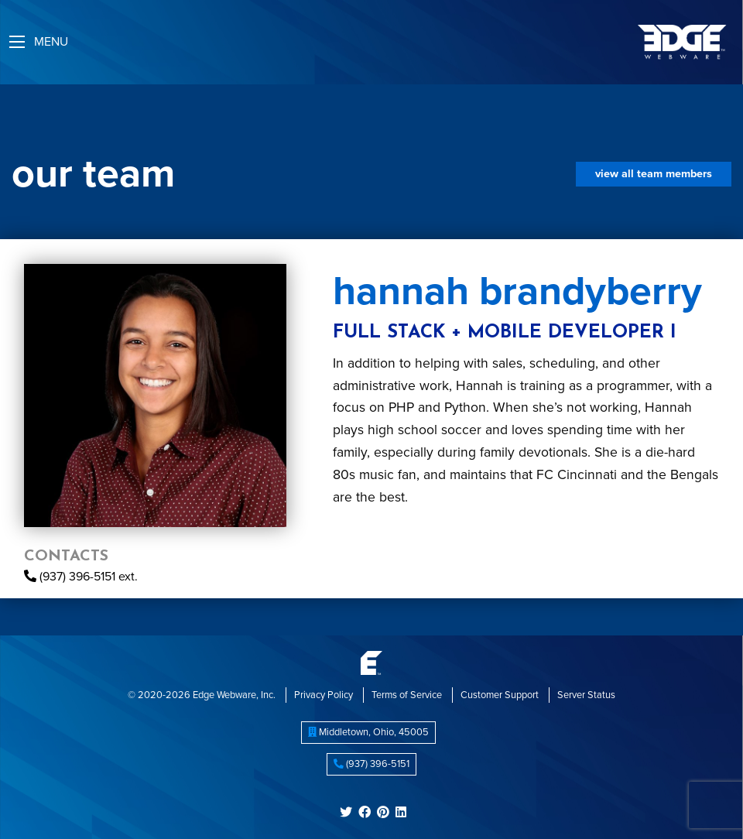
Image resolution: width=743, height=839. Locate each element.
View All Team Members (653, 173)
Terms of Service (407, 695)
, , (368, 732)
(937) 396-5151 (371, 764)
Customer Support (500, 695)
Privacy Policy (323, 695)
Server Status (586, 695)
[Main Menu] (17, 42)
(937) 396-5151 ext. (81, 576)
